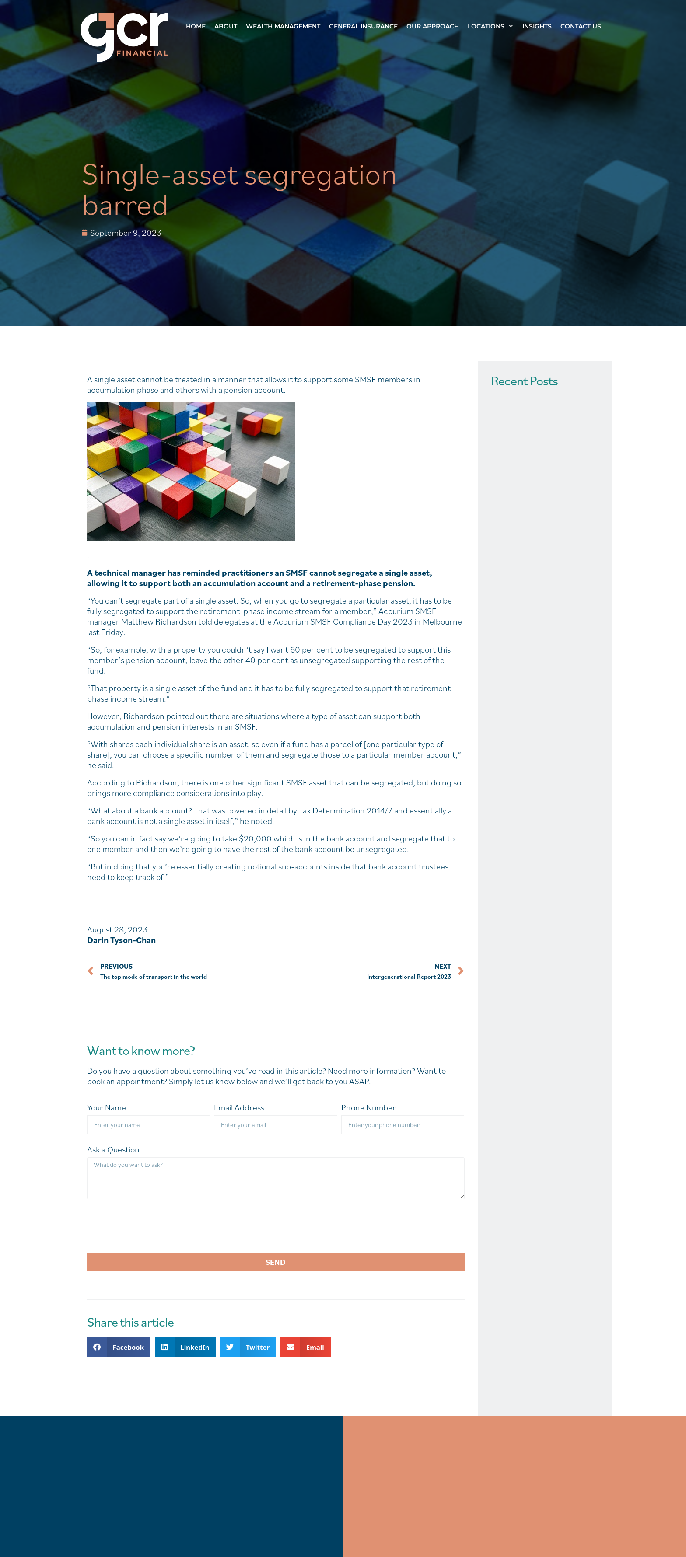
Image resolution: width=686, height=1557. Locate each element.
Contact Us (580, 26)
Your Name (106, 1107)
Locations (493, 26)
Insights (537, 26)
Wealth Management (283, 26)
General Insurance (363, 26)
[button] (118, 1347)
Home (196, 26)
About (225, 26)
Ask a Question (113, 1149)
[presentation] (153, 1226)
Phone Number (368, 1107)
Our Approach (432, 26)
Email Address (239, 1107)
